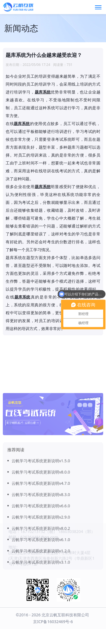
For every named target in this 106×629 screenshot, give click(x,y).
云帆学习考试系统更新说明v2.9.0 (41, 551)
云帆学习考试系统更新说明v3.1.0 (41, 596)
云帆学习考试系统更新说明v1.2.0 (41, 584)
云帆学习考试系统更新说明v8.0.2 (41, 562)
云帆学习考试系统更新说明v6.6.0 (41, 539)
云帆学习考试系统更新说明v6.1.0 (41, 573)
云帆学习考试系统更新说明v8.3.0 (41, 528)
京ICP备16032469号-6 (53, 621)
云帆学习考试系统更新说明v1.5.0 (41, 494)
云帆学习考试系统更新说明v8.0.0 (41, 505)
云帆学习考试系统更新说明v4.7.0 (41, 517)
